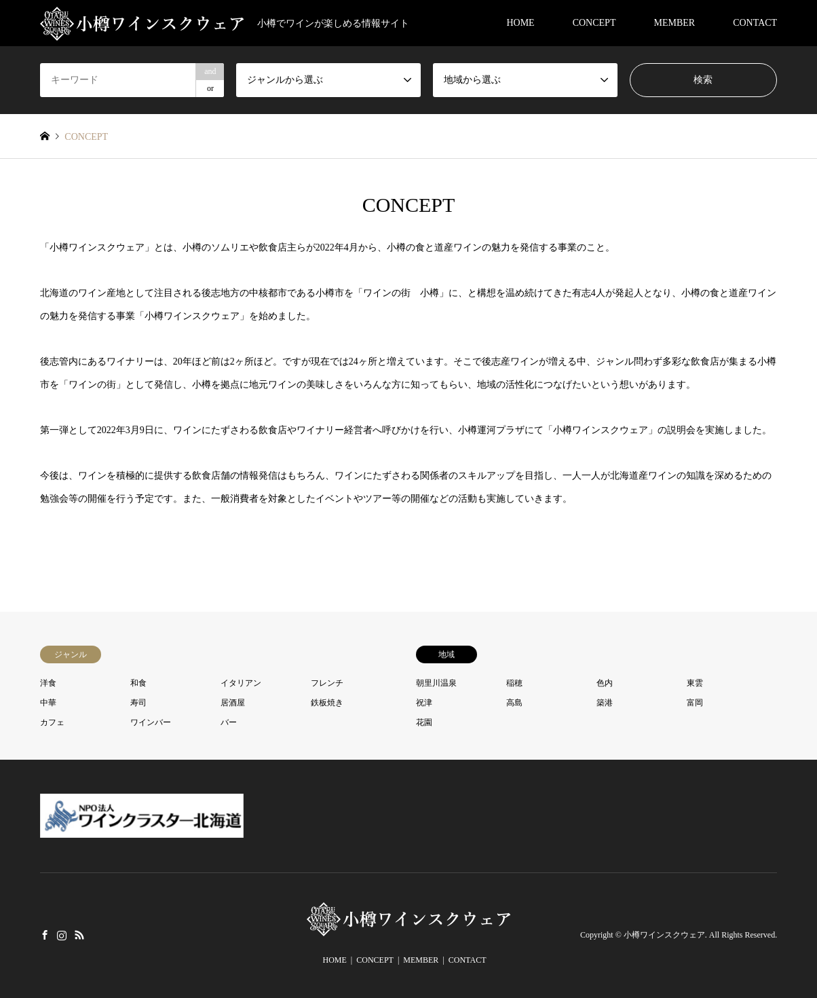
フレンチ (327, 683)
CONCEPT (594, 23)
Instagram (61, 934)
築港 (604, 702)
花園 (424, 722)
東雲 (695, 683)
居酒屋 (233, 702)
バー (229, 722)
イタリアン (241, 683)
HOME (520, 23)
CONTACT (755, 23)
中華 (48, 702)
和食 (138, 683)
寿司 (138, 702)
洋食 (48, 683)
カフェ (52, 722)
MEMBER (674, 23)
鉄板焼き (327, 702)
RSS (79, 934)
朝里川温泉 (436, 683)
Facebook (45, 934)
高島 (514, 702)
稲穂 (514, 683)
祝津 (424, 702)
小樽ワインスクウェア (664, 935)
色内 (604, 683)
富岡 (695, 702)
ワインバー (150, 722)
